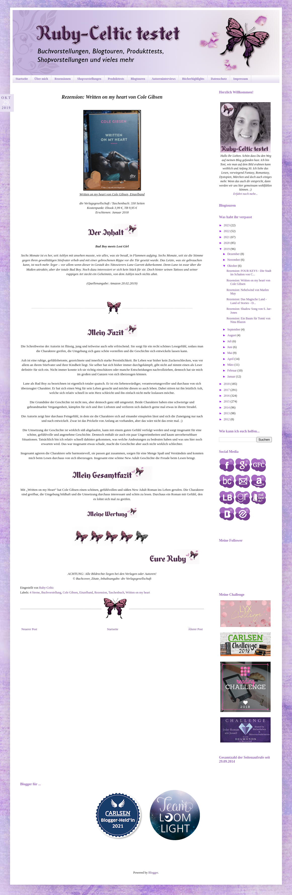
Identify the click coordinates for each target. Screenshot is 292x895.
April (230, 359)
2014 (227, 407)
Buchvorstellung (51, 592)
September (234, 329)
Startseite (22, 79)
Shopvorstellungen (89, 79)
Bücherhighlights (193, 79)
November (234, 260)
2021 (227, 237)
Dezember (233, 254)
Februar (232, 370)
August (232, 335)
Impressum (240, 79)
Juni (230, 347)
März (230, 364)
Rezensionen (63, 79)
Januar (231, 376)
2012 (227, 419)
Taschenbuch (116, 592)
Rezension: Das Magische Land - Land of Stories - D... (247, 301)
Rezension (100, 592)
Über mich (41, 79)
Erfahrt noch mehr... (245, 194)
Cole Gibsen (70, 592)
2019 (227, 249)
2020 (227, 243)
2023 (227, 225)
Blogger (153, 872)
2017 (227, 390)
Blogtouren (138, 79)
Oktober (232, 266)
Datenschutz (219, 79)
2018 (227, 384)
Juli (229, 341)
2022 (227, 231)
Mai (230, 353)
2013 (227, 413)
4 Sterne (35, 592)
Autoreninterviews (163, 79)
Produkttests (116, 79)
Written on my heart (138, 592)
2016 (227, 395)
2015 (227, 401)
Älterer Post (195, 629)
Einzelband (86, 592)
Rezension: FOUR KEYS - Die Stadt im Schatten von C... (249, 272)
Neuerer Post (29, 629)
